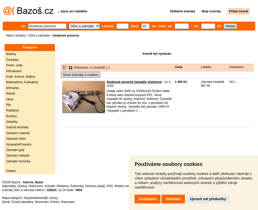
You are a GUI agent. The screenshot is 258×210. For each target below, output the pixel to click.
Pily (8, 105)
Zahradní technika (18, 161)
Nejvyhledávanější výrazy (41, 198)
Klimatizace (13, 71)
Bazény (11, 54)
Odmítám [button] (173, 199)
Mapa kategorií (12, 198)
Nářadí (10, 93)
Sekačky (11, 122)
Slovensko (42, 202)
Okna (9, 99)
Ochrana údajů (95, 186)
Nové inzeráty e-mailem (80, 75)
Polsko (54, 202)
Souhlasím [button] (147, 199)
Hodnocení (35, 186)
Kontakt (50, 186)
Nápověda (9, 186)
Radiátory (12, 110)
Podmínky (76, 186)
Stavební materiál (17, 133)
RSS (110, 186)
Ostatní (11, 171)
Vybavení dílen (16, 138)
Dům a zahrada (38, 35)
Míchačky (12, 88)
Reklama (63, 186)
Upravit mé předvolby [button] (208, 199)
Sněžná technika (17, 127)
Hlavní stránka (15, 35)
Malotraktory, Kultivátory (22, 82)
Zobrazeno (236, 67)
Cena (178, 67)
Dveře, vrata (14, 65)
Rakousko (68, 202)
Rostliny (11, 116)
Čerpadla (12, 60)
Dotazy (21, 186)
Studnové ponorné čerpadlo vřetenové (134, 82)
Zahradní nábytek (17, 155)
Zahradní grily (15, 150)
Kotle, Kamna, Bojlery (20, 76)
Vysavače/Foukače (18, 144)
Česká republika (22, 202)
